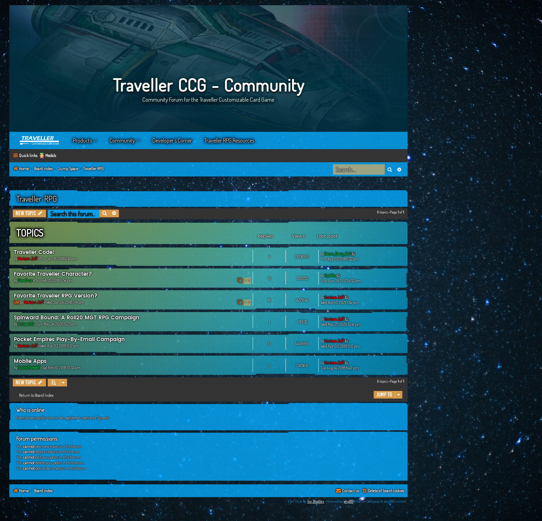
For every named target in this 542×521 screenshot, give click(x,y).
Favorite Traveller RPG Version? (55, 296)
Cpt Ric (330, 275)
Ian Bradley (315, 501)
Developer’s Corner (172, 140)
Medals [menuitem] (50, 155)
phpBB (348, 501)
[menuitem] (383, 491)
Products (82, 140)
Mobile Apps (30, 361)
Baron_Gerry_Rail (337, 253)
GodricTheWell (29, 367)
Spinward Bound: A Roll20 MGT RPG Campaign (76, 317)
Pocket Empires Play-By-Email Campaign (69, 339)
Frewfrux (25, 280)
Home (39, 140)
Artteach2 (26, 324)
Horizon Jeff (27, 258)
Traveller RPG (36, 198)
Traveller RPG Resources (229, 140)
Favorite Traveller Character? (53, 274)
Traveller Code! (34, 252)
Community (122, 140)
